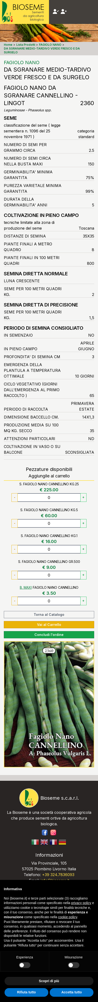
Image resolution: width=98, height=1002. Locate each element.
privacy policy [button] (81, 903)
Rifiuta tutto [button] (26, 992)
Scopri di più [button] (49, 981)
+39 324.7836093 (58, 874)
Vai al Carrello (49, 625)
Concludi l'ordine (49, 635)
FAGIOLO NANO (21, 62)
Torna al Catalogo (49, 614)
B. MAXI (26, 587)
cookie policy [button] (67, 917)
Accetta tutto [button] (71, 992)
